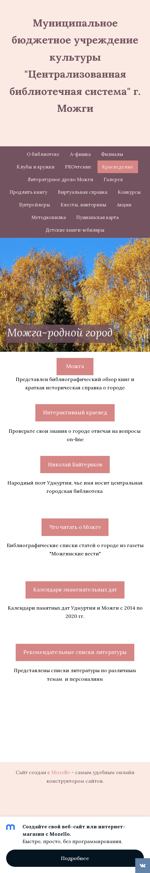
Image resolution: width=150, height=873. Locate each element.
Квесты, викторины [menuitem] (83, 205)
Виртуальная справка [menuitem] (82, 192)
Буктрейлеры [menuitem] (34, 205)
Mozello (60, 772)
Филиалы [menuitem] (112, 154)
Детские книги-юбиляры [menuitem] (75, 230)
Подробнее (75, 858)
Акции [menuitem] (124, 205)
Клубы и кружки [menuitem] (35, 167)
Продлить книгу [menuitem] (28, 192)
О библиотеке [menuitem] (43, 154)
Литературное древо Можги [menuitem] (60, 179)
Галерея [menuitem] (113, 179)
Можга (75, 366)
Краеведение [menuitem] (117, 167)
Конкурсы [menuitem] (129, 192)
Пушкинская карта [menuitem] (97, 217)
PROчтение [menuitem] (78, 167)
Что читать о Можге (75, 527)
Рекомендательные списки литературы (75, 652)
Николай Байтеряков (75, 464)
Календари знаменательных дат (75, 589)
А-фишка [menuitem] (80, 154)
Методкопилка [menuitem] (48, 217)
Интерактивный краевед (75, 412)
